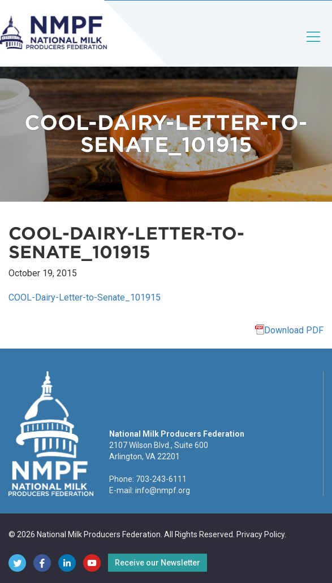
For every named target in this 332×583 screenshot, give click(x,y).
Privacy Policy (260, 534)
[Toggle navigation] (314, 46)
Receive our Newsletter (157, 562)
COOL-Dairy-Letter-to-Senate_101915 (84, 297)
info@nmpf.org (162, 490)
